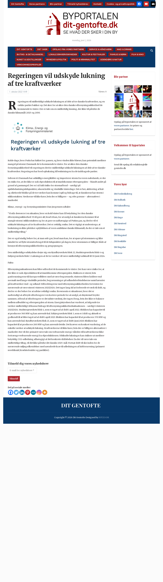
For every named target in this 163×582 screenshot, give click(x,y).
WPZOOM (104, 417)
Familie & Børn (118, 54)
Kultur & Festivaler (93, 54)
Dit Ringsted (120, 235)
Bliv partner (56, 4)
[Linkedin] (22, 392)
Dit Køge (118, 217)
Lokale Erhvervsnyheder (63, 54)
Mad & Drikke (124, 49)
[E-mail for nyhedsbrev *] (22, 370)
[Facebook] (10, 392)
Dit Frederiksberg (123, 193)
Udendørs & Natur (110, 59)
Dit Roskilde (120, 241)
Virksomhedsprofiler (29, 64)
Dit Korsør (119, 211)
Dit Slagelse (120, 247)
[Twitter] (16, 392)
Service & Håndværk (100, 49)
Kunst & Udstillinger (29, 59)
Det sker (42, 49)
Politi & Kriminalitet (83, 59)
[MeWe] (33, 392)
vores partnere (121, 125)
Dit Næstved (120, 223)
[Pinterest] (27, 392)
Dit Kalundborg (122, 205)
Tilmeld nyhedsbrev (77, 4)
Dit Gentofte (17, 4)
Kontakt (97, 4)
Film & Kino (137, 54)
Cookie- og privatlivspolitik (120, 4)
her (131, 129)
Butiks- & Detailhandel (30, 54)
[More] (44, 392)
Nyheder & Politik (56, 59)
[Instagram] (39, 392)
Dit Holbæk (119, 199)
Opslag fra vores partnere (68, 49)
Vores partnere (37, 4)
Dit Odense (119, 229)
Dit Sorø (118, 253)
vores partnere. (122, 158)
